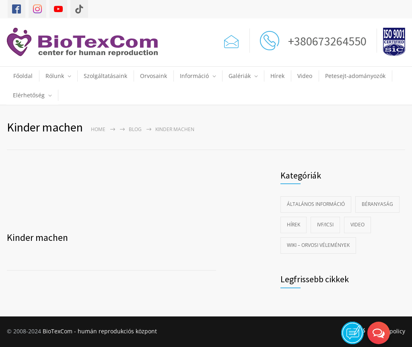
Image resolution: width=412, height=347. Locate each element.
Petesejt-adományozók (355, 76)
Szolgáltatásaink (105, 76)
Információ (194, 76)
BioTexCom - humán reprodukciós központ (100, 331)
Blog (135, 129)
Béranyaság (377, 204)
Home (98, 129)
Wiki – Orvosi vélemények (318, 245)
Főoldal (23, 76)
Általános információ (316, 204)
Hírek (277, 76)
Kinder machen (37, 237)
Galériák (240, 76)
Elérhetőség (29, 95)
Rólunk (54, 76)
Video (304, 76)
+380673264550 (325, 41)
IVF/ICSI (325, 224)
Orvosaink (153, 76)
